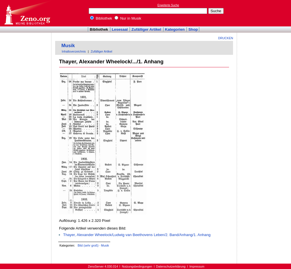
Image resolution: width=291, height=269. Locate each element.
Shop (193, 29)
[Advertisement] (264, 13)
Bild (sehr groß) (88, 245)
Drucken (225, 38)
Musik (68, 45)
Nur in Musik (128, 18)
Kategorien (175, 29)
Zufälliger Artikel (146, 29)
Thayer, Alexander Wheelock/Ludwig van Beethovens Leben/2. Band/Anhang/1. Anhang (137, 235)
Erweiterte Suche (168, 5)
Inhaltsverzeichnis (74, 51)
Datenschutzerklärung (171, 266)
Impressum (196, 266)
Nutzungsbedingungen (137, 266)
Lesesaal (120, 29)
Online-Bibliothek (27, 13)
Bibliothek (101, 18)
